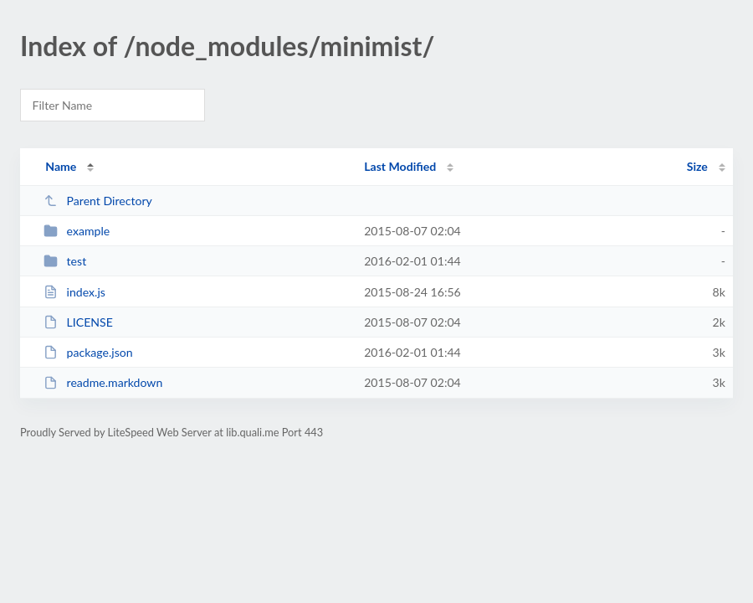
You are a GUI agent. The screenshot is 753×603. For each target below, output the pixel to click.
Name (60, 166)
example (77, 231)
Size (697, 166)
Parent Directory (98, 200)
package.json (88, 352)
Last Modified (400, 166)
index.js (74, 292)
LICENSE (78, 322)
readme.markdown (103, 382)
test (65, 261)
